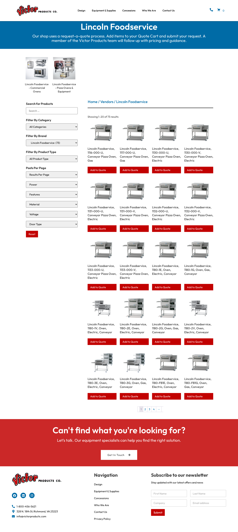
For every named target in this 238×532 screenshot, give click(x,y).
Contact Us (168, 10)
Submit (158, 515)
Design (81, 10)
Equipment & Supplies (104, 10)
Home (93, 105)
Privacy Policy (102, 522)
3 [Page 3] (149, 412)
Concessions (128, 10)
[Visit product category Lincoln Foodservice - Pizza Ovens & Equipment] (64, 79)
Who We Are (149, 10)
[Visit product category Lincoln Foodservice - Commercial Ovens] (37, 79)
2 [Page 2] (145, 412)
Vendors (106, 105)
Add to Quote (98, 173)
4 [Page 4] (154, 412)
